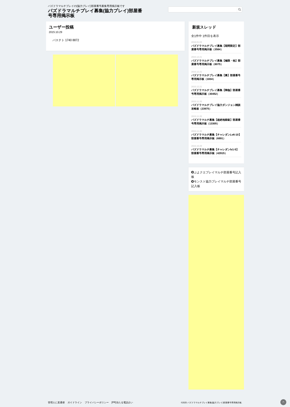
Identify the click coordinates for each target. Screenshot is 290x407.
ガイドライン (75, 402)
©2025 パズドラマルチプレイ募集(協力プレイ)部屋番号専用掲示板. (211, 402)
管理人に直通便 (56, 402)
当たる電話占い (124, 402)
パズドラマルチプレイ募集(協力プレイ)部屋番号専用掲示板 (95, 13)
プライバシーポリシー (97, 402)
